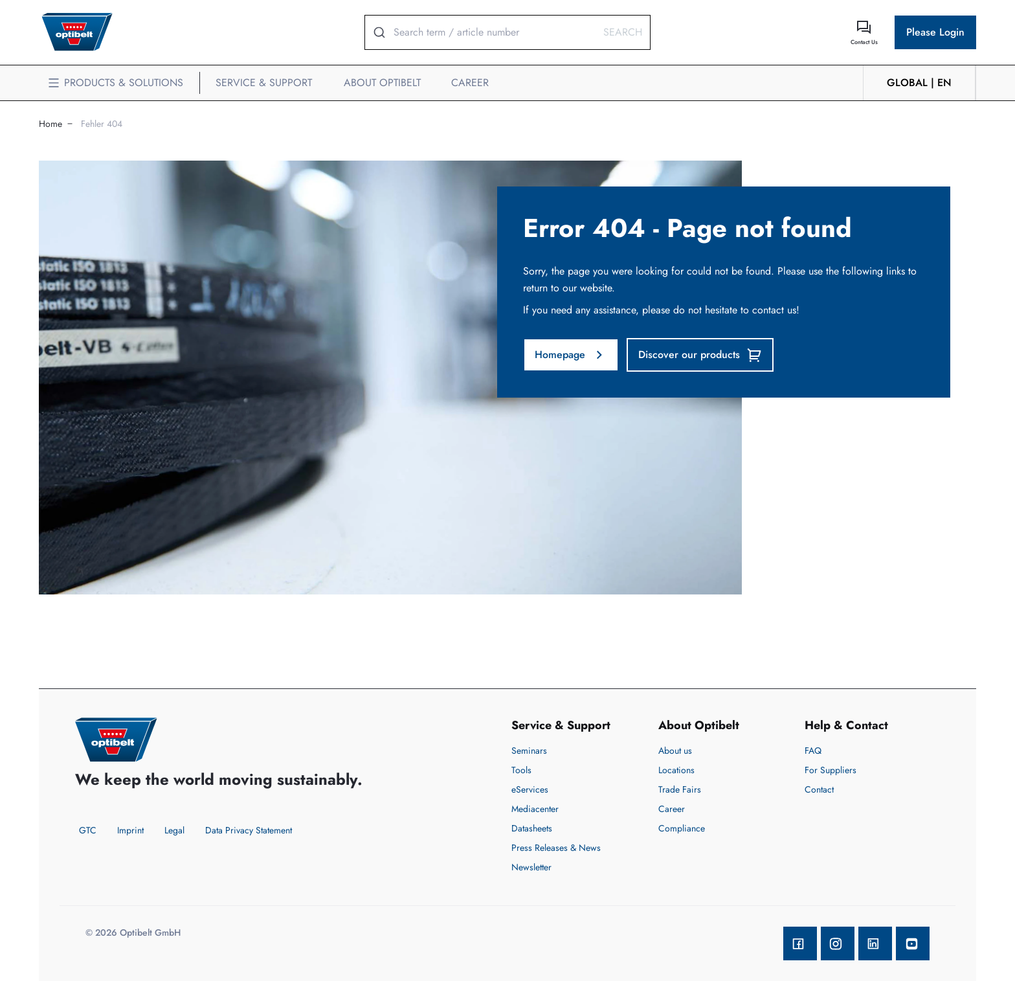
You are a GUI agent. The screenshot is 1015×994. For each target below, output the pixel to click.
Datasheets (531, 828)
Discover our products (700, 355)
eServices (529, 789)
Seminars (529, 750)
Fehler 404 (101, 124)
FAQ (813, 750)
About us (675, 750)
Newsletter (531, 867)
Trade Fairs (679, 789)
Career (671, 808)
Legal (174, 830)
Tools (521, 769)
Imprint (130, 830)
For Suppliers (830, 769)
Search (622, 32)
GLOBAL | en (919, 82)
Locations (676, 769)
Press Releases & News (556, 847)
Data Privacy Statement (248, 830)
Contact (819, 789)
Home (50, 124)
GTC (87, 830)
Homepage (571, 355)
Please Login (935, 32)
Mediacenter (535, 808)
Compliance (681, 828)
